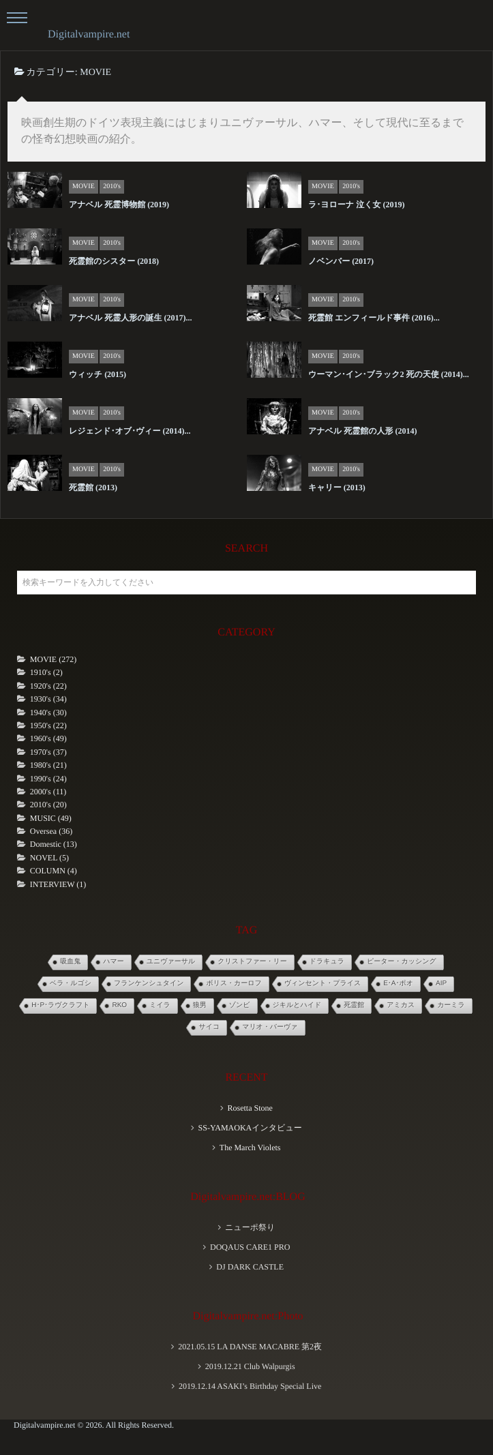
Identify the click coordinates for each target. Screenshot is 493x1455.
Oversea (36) (51, 831)
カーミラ (451, 1005)
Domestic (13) (53, 844)
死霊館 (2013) (93, 487)
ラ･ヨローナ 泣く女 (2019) (356, 204)
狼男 (200, 1005)
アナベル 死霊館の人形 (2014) (362, 431)
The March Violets (250, 1147)
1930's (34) (48, 699)
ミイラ (159, 1005)
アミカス (401, 1005)
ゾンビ (239, 1005)
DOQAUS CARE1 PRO (250, 1247)
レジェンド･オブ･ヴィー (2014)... (130, 431)
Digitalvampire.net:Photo (247, 1316)
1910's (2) (46, 672)
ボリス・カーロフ (233, 983)
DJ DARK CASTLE (250, 1267)
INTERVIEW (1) (58, 884)
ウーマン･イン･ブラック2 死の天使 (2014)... (388, 374)
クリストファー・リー (252, 961)
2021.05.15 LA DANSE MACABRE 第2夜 (250, 1346)
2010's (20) (48, 804)
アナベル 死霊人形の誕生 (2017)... (130, 317)
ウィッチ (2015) (97, 374)
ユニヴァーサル (171, 961)
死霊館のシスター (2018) (114, 261)
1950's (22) (48, 725)
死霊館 (354, 1005)
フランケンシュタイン (148, 983)
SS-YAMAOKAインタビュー (250, 1127)
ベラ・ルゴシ (70, 983)
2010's (112, 186)
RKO (119, 1005)
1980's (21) (48, 765)
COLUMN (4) (53, 870)
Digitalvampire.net (89, 34)
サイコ (209, 1027)
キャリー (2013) (336, 487)
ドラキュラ (327, 961)
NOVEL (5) (49, 857)
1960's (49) (48, 738)
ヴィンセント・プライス (322, 983)
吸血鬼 (70, 961)
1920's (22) (48, 686)
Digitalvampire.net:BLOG (247, 1197)
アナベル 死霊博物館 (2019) (119, 204)
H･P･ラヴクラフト (60, 1005)
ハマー (113, 961)
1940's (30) (48, 712)
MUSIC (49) (51, 818)
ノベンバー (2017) (341, 261)
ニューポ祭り (250, 1227)
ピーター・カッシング (401, 961)
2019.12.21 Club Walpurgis (250, 1366)
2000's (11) (48, 791)
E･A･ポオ (398, 983)
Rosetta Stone (249, 1108)
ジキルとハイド (297, 1005)
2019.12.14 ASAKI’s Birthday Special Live (250, 1386)
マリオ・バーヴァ (269, 1027)
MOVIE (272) (53, 659)
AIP (441, 983)
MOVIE (83, 186)
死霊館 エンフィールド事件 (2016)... (374, 317)
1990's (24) (48, 778)
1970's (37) (48, 752)
